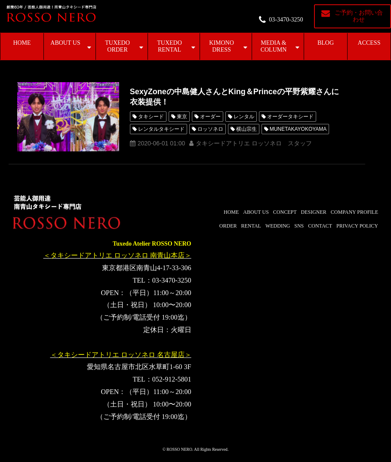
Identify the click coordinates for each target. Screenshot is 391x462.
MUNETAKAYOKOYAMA (298, 129)
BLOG (325, 43)
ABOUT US (65, 43)
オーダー (210, 117)
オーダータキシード (290, 117)
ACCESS (369, 43)
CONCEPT (285, 212)
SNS (299, 225)
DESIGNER (313, 212)
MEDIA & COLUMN (274, 46)
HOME (22, 43)
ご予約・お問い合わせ (359, 16)
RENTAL (251, 225)
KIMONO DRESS (221, 46)
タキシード (151, 117)
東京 (182, 117)
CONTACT (320, 225)
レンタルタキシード (161, 129)
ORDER (228, 225)
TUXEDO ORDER (117, 46)
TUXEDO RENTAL (169, 46)
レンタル (244, 117)
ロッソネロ (210, 129)
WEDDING (277, 225)
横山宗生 (246, 129)
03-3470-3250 (286, 19)
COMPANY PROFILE (354, 212)
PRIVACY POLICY (357, 225)
